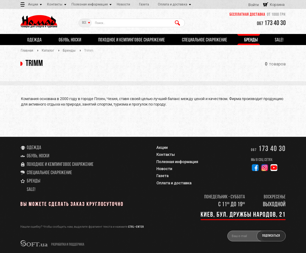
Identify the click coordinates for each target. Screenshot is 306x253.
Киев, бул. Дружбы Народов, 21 (243, 215)
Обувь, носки (38, 156)
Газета (144, 4)
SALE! (31, 189)
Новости (123, 4)
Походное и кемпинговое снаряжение (60, 164)
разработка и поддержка (67, 245)
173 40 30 (271, 23)
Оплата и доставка (172, 4)
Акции (33, 4)
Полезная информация (89, 4)
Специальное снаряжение (49, 172)
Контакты (54, 4)
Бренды (33, 181)
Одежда (34, 147)
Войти (253, 5)
